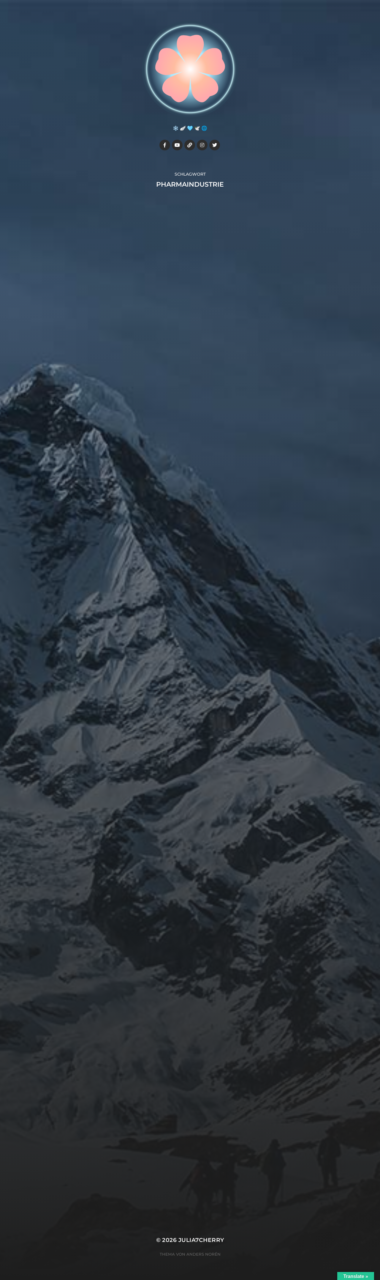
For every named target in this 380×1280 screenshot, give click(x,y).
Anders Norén (203, 1254)
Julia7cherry (201, 1240)
